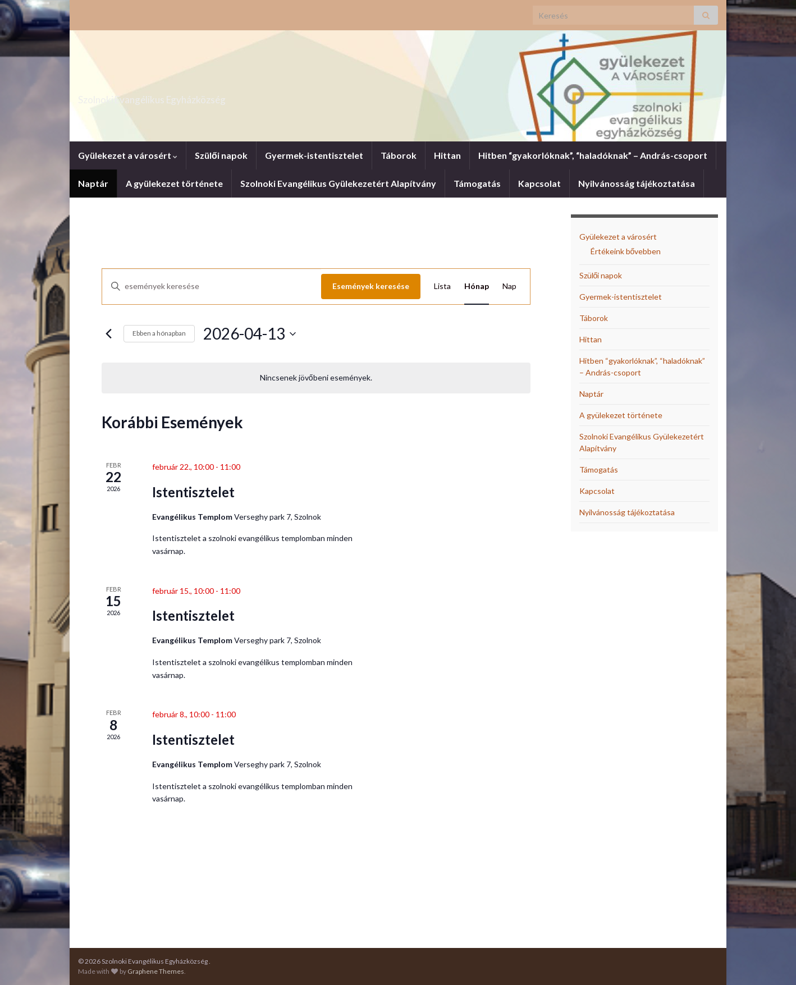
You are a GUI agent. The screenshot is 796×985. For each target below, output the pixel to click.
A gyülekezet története (174, 183)
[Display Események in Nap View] (509, 286)
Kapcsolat (539, 183)
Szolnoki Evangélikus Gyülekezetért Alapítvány (338, 183)
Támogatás (477, 183)
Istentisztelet (193, 492)
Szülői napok (221, 155)
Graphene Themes (155, 971)
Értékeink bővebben (626, 251)
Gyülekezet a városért (127, 155)
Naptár (93, 183)
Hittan (447, 155)
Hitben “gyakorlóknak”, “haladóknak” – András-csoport (592, 155)
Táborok (399, 155)
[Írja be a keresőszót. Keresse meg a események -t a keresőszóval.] (211, 286)
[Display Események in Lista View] (442, 286)
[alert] (316, 378)
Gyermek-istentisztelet (314, 155)
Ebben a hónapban (159, 333)
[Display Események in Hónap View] (476, 286)
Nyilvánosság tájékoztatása (636, 183)
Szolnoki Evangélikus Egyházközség (206, 96)
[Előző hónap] (108, 334)
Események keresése (370, 286)
